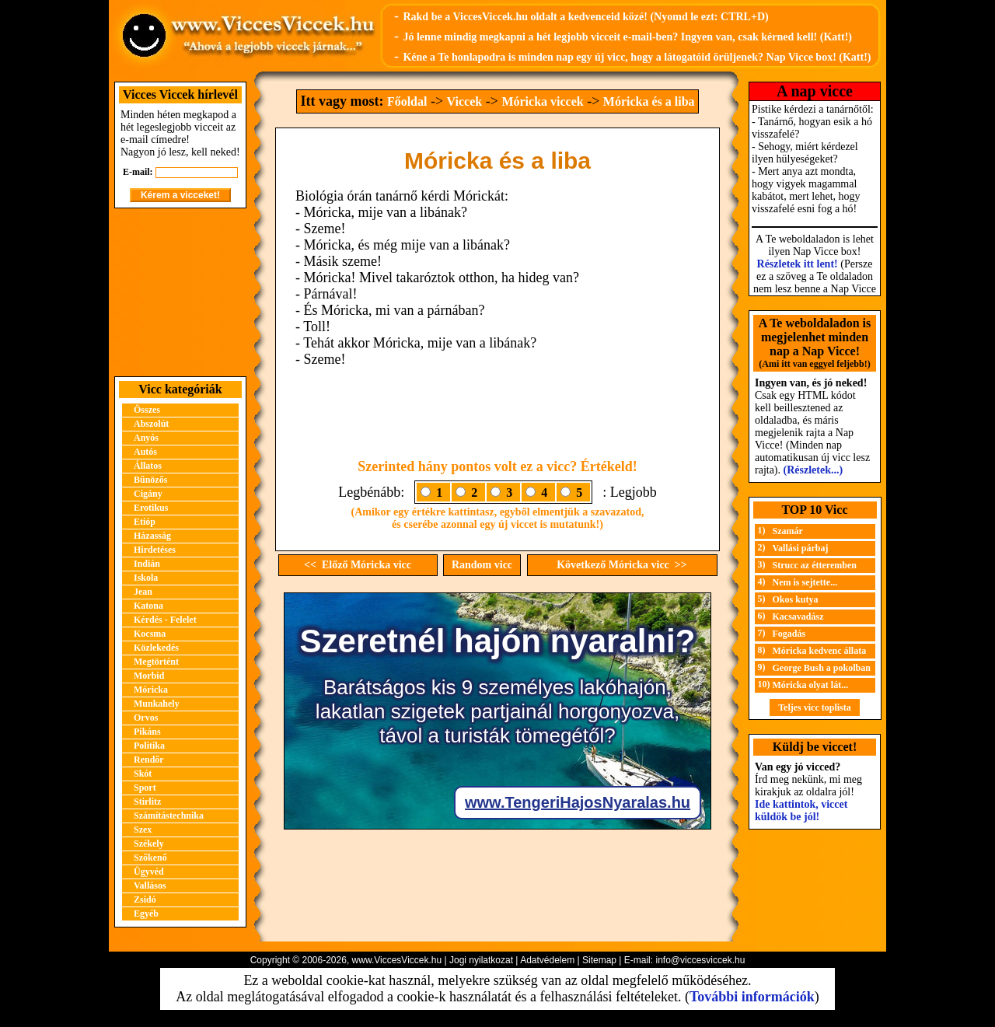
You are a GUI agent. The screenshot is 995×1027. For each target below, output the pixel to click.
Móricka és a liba (649, 101)
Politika (149, 745)
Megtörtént (156, 661)
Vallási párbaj (801, 548)
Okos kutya (796, 599)
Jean (143, 591)
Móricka (151, 689)
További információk (752, 996)
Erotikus (151, 507)
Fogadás (789, 633)
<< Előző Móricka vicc (357, 565)
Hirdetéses (155, 549)
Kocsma (150, 633)
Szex (143, 829)
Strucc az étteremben (815, 565)
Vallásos (150, 885)
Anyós (146, 437)
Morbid (149, 675)
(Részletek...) (813, 470)
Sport (145, 787)
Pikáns (147, 731)
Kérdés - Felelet (165, 619)
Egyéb (146, 913)
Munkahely (157, 703)
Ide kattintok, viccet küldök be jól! (801, 810)
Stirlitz (147, 801)
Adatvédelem (547, 960)
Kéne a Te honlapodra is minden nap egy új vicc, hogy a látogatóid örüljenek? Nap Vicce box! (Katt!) (637, 57)
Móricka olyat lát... (811, 684)
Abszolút (151, 423)
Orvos (146, 717)
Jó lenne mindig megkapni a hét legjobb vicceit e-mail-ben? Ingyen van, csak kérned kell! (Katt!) (627, 37)
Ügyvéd (149, 871)
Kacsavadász (798, 616)
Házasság (152, 535)
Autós (145, 451)
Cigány (148, 493)
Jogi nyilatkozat (481, 960)
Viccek (465, 101)
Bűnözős (150, 479)
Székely (149, 843)
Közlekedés (156, 647)
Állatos (148, 465)
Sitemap (599, 960)
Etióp (144, 521)
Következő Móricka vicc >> (622, 565)
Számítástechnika (169, 815)
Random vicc (482, 565)
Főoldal (407, 101)
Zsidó (145, 899)
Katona (148, 605)
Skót (143, 773)
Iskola (146, 577)
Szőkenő (150, 857)
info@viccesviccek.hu (700, 960)
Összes (147, 409)
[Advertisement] (180, 292)
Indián (147, 563)
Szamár (788, 531)
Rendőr (149, 759)
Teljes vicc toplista (814, 707)
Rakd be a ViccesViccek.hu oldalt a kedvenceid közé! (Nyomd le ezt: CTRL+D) (585, 17)
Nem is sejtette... (805, 582)
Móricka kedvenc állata (820, 650)
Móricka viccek (542, 101)
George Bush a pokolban (822, 667)
